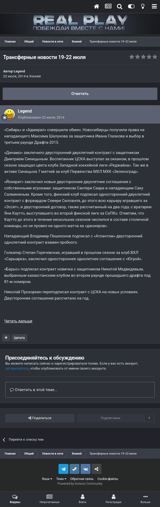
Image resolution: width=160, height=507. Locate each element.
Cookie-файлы (108, 479)
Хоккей (35, 76)
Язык (47, 479)
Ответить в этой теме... (33, 389)
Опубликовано (41, 117)
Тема (61, 479)
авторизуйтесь (17, 368)
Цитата (19, 338)
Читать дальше (18, 321)
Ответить (80, 93)
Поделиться (39, 418)
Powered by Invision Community (80, 483)
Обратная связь (82, 479)
